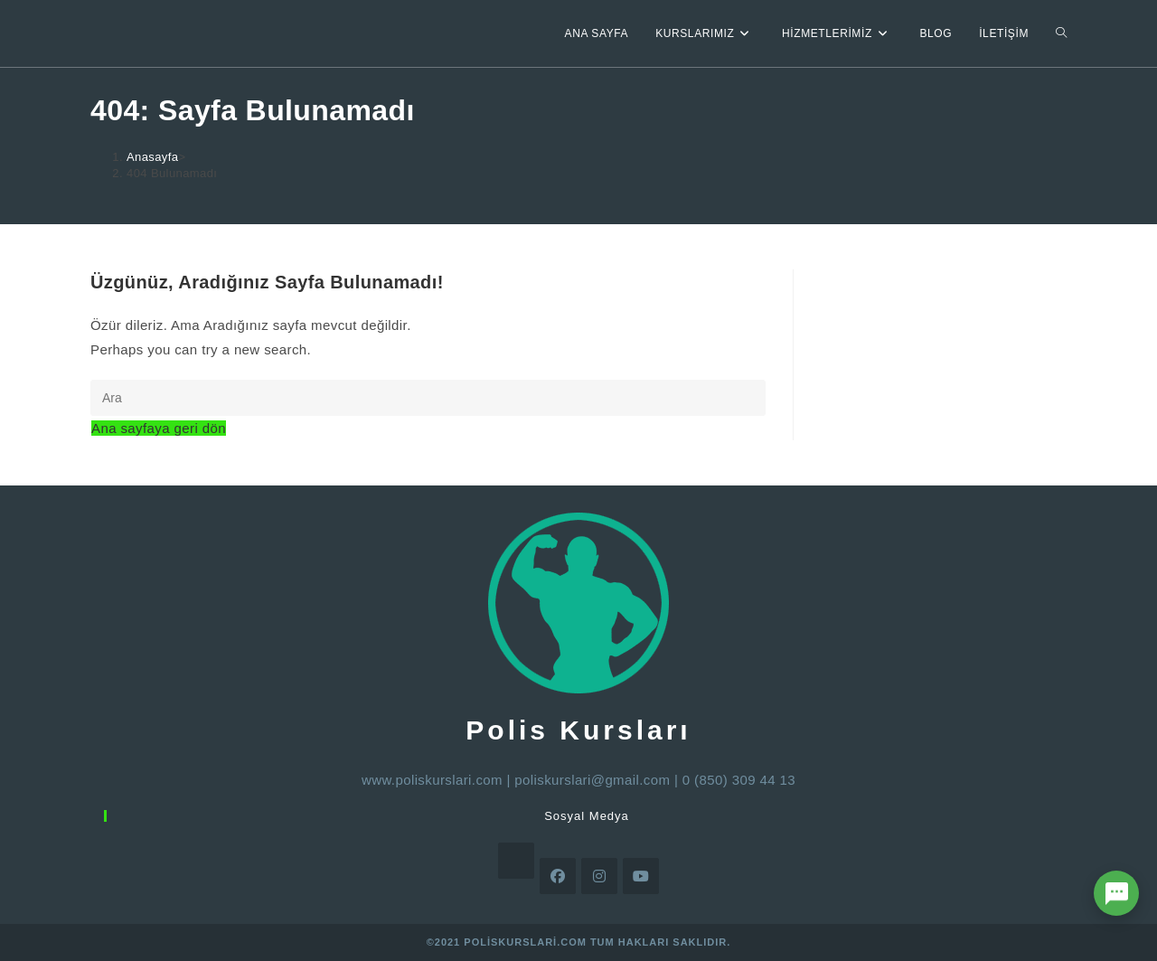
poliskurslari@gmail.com (592, 779)
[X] (516, 861)
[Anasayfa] (152, 157)
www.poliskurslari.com (432, 779)
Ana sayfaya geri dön (158, 428)
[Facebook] (558, 876)
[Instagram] (599, 876)
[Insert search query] (428, 398)
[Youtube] (641, 876)
